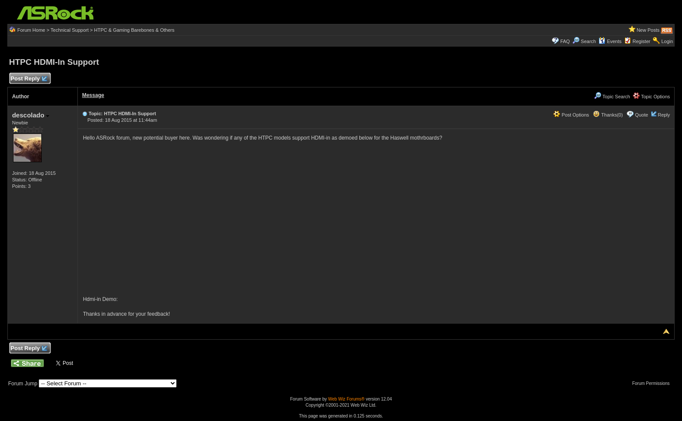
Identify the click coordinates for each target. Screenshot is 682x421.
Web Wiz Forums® (346, 399)
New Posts (648, 30)
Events (610, 41)
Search (588, 41)
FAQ (565, 41)
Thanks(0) (607, 114)
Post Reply (28, 79)
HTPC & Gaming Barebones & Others (134, 30)
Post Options (571, 114)
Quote (641, 114)
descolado (30, 115)
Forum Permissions (653, 383)
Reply (664, 114)
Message (93, 95)
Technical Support (69, 30)
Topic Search (612, 96)
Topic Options (651, 96)
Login (667, 41)
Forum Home (31, 30)
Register (641, 41)
